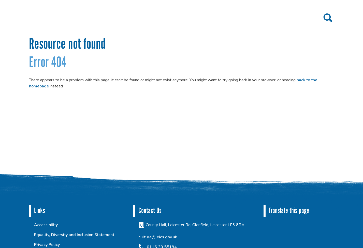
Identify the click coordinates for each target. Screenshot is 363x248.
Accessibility (46, 225)
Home (114, 18)
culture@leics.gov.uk (157, 237)
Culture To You (301, 18)
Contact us (272, 18)
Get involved (198, 18)
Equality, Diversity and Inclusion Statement (74, 235)
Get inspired (235, 18)
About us (134, 18)
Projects (164, 18)
